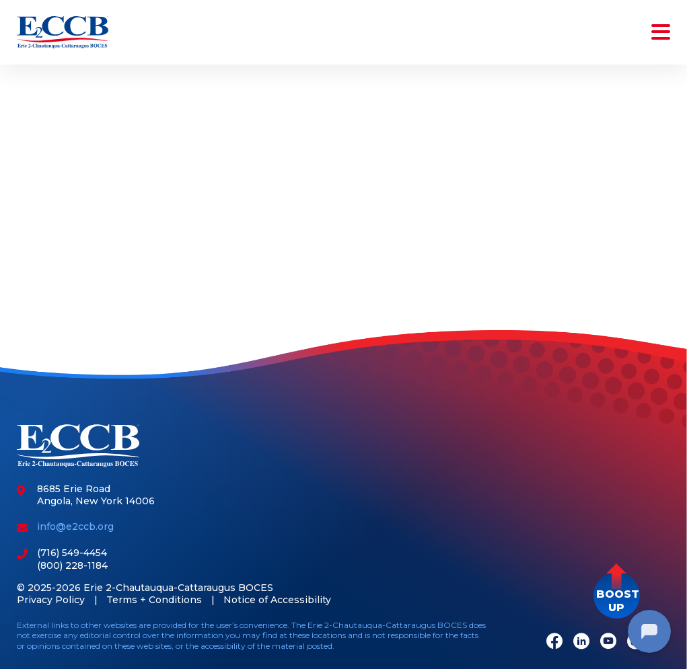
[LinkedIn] (581, 642)
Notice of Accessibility (277, 600)
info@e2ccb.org (75, 526)
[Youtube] (608, 642)
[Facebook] (554, 642)
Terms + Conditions (154, 600)
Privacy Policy (51, 600)
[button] (616, 595)
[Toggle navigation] (658, 32)
